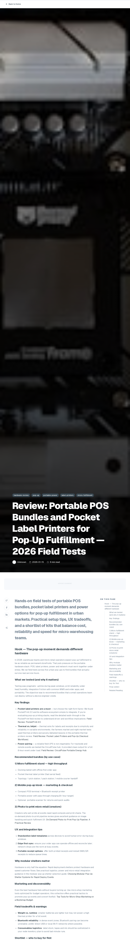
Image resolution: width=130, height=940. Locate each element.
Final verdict (114, 687)
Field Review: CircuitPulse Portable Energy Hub (63, 750)
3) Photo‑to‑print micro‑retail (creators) (116, 650)
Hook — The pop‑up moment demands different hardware (113, 606)
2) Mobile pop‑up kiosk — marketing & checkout (116, 641)
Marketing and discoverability (115, 669)
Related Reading (116, 690)
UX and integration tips (116, 657)
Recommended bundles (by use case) (115, 624)
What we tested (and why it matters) (117, 613)
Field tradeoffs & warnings (116, 676)
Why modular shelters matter (115, 663)
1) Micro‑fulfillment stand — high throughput (116, 633)
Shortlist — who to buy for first (117, 682)
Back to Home (13, 4)
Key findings (114, 618)
